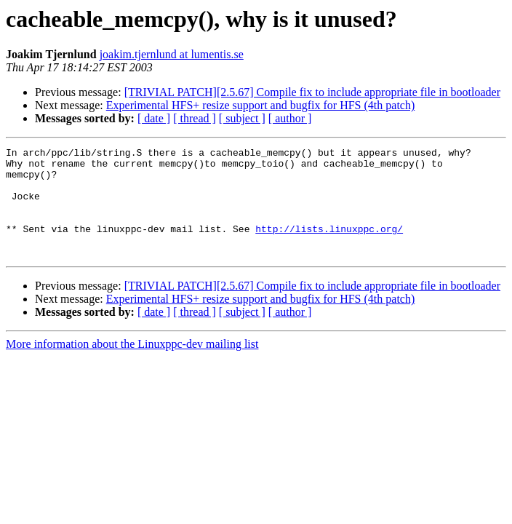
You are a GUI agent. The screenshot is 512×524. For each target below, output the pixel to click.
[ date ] (153, 118)
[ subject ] (242, 118)
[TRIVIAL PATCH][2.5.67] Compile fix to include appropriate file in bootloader (312, 92)
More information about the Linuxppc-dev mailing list (132, 366)
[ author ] (290, 118)
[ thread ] (194, 118)
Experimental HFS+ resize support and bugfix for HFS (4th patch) (260, 105)
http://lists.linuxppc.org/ (329, 246)
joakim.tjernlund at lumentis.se (172, 54)
